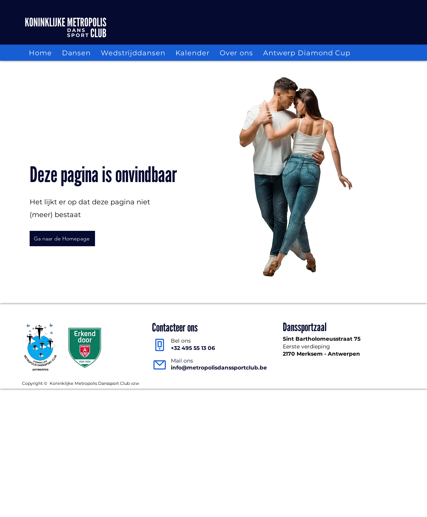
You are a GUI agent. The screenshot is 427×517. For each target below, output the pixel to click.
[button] (76, 53)
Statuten (360, 383)
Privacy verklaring (277, 383)
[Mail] (159, 364)
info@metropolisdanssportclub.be (219, 367)
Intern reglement (323, 383)
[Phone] (159, 344)
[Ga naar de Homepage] (62, 238)
